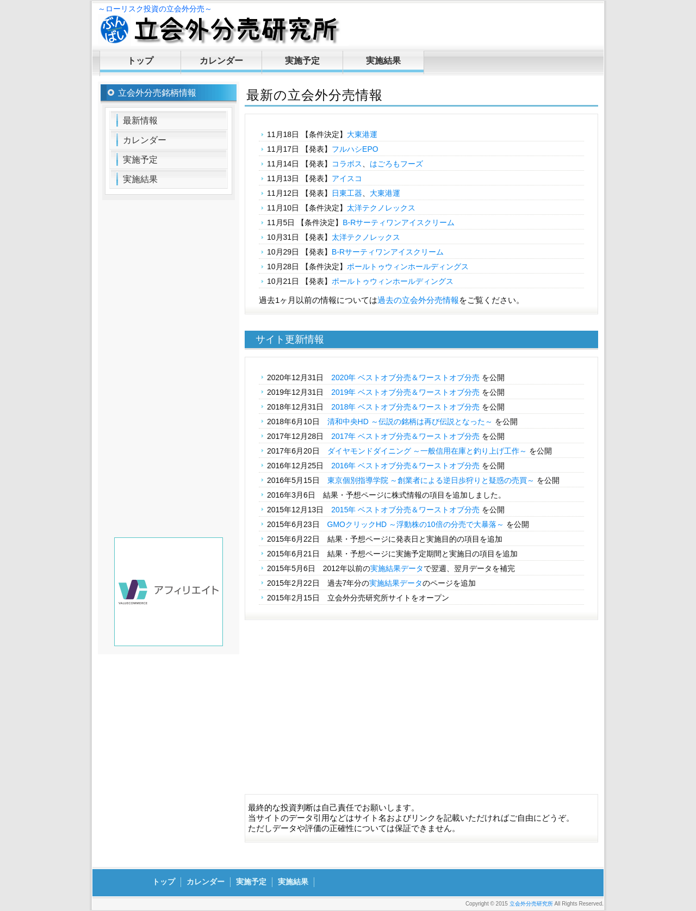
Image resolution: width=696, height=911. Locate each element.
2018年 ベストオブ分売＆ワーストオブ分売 (405, 406)
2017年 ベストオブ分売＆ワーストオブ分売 (405, 436)
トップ (140, 60)
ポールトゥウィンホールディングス (408, 266)
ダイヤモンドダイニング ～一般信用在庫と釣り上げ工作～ (427, 451)
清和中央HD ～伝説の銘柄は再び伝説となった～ (410, 421)
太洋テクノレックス (381, 207)
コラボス (347, 163)
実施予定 (302, 60)
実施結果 (383, 60)
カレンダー (221, 60)
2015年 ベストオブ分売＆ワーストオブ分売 (405, 509)
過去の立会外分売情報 (418, 300)
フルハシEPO (355, 149)
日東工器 (347, 193)
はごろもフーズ (396, 163)
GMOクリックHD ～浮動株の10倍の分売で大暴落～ (415, 524)
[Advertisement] (421, 712)
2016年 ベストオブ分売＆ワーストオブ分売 (405, 465)
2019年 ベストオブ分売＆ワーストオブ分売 (405, 392)
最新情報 (140, 120)
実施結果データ (397, 568)
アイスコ (347, 178)
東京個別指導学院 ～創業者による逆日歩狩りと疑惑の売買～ (431, 480)
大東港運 (362, 134)
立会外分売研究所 (531, 904)
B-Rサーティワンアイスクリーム (399, 222)
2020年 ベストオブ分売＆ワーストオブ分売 (405, 377)
